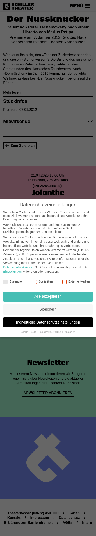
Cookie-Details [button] (29, 329)
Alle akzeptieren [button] (48, 293)
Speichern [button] (48, 306)
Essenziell (13, 278)
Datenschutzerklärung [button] (50, 329)
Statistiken (43, 278)
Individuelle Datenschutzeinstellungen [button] (48, 319)
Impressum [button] (69, 329)
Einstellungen (12, 269)
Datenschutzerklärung (18, 264)
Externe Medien (76, 278)
